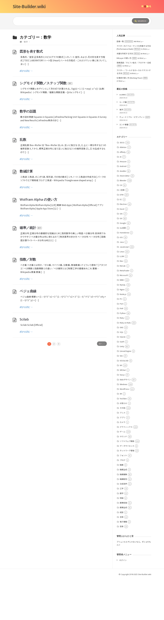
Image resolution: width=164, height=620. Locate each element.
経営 (121, 553)
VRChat (123, 411)
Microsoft (124, 316)
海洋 (125, 151)
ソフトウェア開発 (127, 482)
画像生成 (123, 549)
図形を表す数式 (31, 93)
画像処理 (123, 544)
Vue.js (122, 416)
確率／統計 (31, 269)
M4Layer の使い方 (127, 99)
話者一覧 (125, 83)
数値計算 (26, 212)
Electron (123, 245)
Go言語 (123, 269)
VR (121, 406)
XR (121, 435)
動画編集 (123, 516)
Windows (123, 425)
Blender (123, 222)
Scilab (24, 360)
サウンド (123, 478)
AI (120, 198)
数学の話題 (28, 152)
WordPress (124, 430)
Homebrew (124, 274)
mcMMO (126, 136)
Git (121, 260)
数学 (26, 83)
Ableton (123, 188)
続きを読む (26, 112)
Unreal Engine (125, 392)
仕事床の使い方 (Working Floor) (132, 119)
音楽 (121, 568)
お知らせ (123, 444)
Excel (122, 250)
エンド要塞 (128, 166)
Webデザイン (125, 421)
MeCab (122, 307)
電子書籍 (123, 563)
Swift (122, 383)
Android (123, 207)
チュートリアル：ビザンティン (134, 158)
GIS (121, 255)
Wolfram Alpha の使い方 (38, 241)
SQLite (122, 378)
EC (121, 241)
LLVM (122, 297)
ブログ (122, 501)
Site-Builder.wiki (29, 6)
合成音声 (123, 525)
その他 (122, 449)
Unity (122, 388)
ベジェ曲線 (28, 332)
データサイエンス (127, 487)
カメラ (122, 463)
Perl (121, 345)
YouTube (123, 440)
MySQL (123, 326)
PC (121, 340)
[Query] (68, 21)
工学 (121, 530)
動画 (121, 506)
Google (123, 264)
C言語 (122, 231)
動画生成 (123, 511)
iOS (121, 278)
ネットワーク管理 (127, 492)
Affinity (123, 193)
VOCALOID (124, 402)
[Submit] (140, 21)
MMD (122, 321)
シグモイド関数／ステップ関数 (46, 124)
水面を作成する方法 (128, 95)
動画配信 (123, 520)
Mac (121, 302)
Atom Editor (125, 217)
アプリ (122, 459)
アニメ (122, 454)
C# (121, 226)
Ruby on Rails (125, 364)
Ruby (122, 359)
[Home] (21, 83)
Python (123, 354)
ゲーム (122, 473)
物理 (121, 539)
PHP (121, 350)
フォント (123, 497)
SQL (121, 373)
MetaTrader (124, 312)
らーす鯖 (127, 143)
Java (122, 283)
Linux (122, 293)
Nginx (122, 331)
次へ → (102, 385)
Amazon (123, 203)
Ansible (123, 212)
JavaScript (124, 288)
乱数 (23, 181)
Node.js (123, 335)
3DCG (122, 184)
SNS (121, 369)
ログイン (123, 601)
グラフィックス (126, 468)
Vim (121, 397)
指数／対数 (28, 301)
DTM (121, 236)
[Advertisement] (82, 50)
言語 (121, 558)
